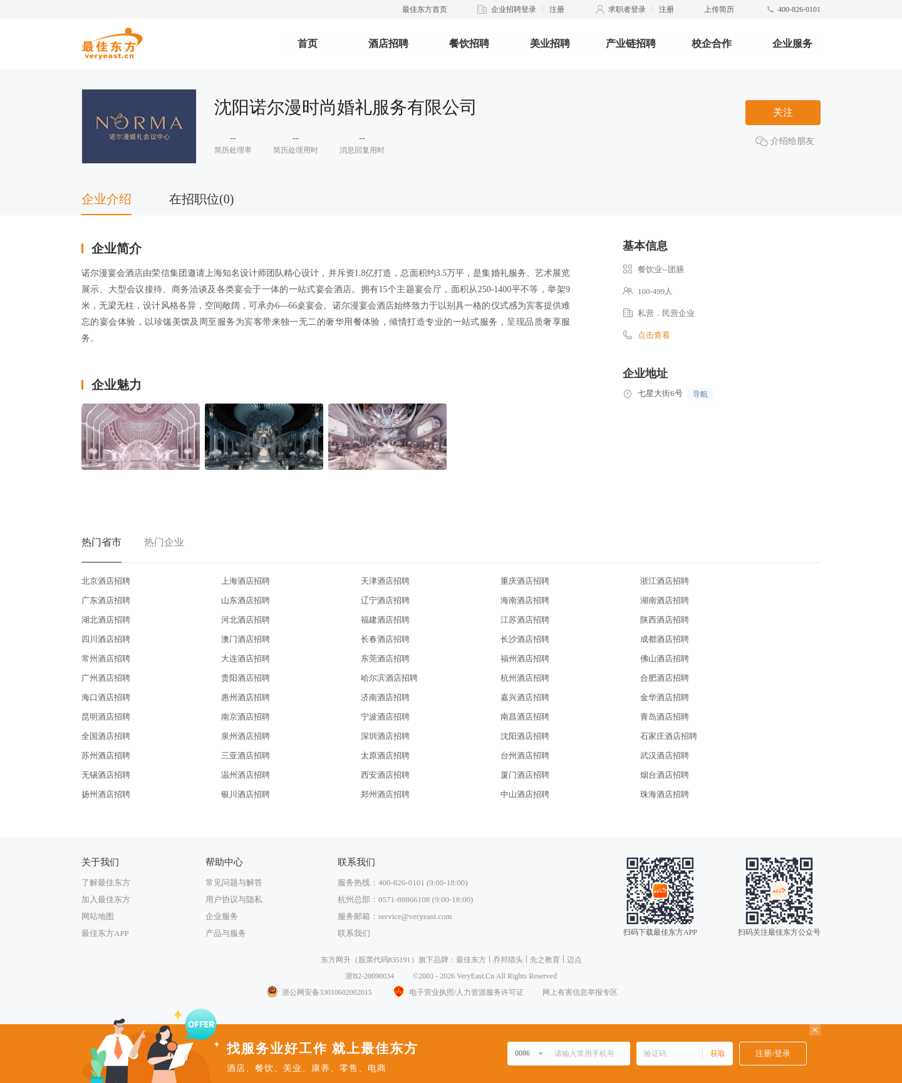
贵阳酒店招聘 (245, 678)
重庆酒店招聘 (524, 581)
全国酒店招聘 (105, 736)
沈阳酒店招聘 (524, 736)
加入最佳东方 (105, 899)
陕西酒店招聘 (664, 619)
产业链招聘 (631, 43)
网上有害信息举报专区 (580, 992)
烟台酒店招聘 (664, 775)
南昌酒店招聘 (524, 716)
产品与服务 (225, 933)
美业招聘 (550, 43)
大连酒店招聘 (245, 658)
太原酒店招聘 (385, 755)
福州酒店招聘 (524, 658)
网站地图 (97, 916)
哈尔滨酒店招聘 (389, 678)
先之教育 (545, 959)
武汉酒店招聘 (664, 755)
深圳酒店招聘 (385, 736)
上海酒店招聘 (245, 581)
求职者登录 (627, 9)
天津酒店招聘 (385, 581)
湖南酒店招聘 (664, 600)
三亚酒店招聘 (245, 755)
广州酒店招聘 (105, 678)
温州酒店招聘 (245, 775)
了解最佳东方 (105, 882)
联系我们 (354, 933)
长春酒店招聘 (385, 639)
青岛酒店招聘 (664, 716)
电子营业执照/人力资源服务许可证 (457, 992)
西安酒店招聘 (385, 775)
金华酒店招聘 (664, 697)
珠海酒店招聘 (664, 794)
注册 (556, 9)
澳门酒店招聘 (245, 639)
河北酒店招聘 (245, 619)
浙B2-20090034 (369, 976)
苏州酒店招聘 (105, 755)
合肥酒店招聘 (664, 678)
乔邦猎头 (508, 959)
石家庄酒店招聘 (668, 736)
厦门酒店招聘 (524, 775)
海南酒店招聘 (524, 600)
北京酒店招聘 (105, 581)
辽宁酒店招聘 (385, 600)
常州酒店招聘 (105, 658)
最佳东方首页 (424, 9)
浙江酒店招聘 (664, 581)
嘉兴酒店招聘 (524, 697)
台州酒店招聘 (524, 755)
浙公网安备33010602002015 (319, 992)
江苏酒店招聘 (524, 619)
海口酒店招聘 (105, 697)
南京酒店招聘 (245, 716)
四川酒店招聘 (105, 639)
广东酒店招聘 (105, 600)
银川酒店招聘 (245, 794)
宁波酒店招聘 (385, 716)
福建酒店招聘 (385, 619)
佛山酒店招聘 (664, 658)
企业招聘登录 (513, 9)
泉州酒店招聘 (245, 736)
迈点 (574, 959)
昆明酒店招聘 (105, 716)
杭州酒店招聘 (524, 678)
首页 (308, 43)
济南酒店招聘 (385, 697)
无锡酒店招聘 (105, 775)
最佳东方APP (105, 933)
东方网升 (336, 959)
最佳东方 (471, 959)
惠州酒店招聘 (245, 697)
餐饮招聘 (469, 43)
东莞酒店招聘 (385, 658)
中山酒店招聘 (524, 794)
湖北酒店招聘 (105, 619)
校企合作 (712, 43)
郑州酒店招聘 (385, 794)
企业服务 (792, 43)
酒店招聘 (388, 43)
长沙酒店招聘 (524, 639)
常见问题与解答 (233, 882)
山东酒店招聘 (245, 600)
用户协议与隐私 (233, 899)
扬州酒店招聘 (105, 794)
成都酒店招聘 (664, 639)
